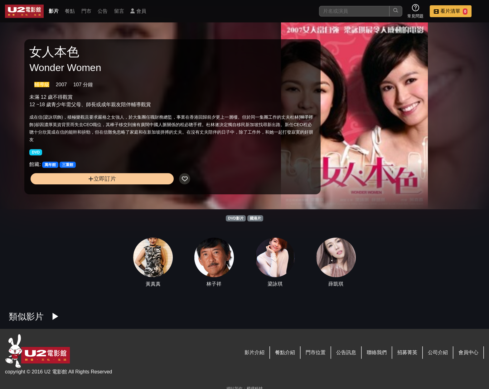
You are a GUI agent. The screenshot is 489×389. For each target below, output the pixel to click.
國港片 (255, 218)
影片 (54, 11)
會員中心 (468, 352)
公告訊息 (346, 352)
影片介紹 (254, 352)
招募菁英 (407, 352)
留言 (119, 11)
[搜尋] (354, 11)
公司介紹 (438, 352)
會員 (138, 11)
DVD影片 (235, 218)
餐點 (70, 11)
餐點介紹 (285, 352)
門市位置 (316, 352)
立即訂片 (83, 190)
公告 (103, 11)
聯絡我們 (377, 352)
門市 (86, 11)
